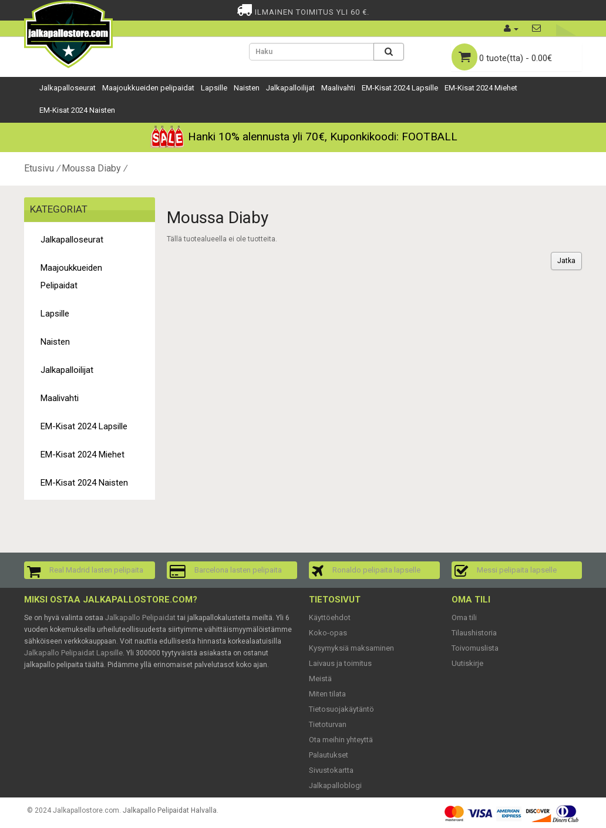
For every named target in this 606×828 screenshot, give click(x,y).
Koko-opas (328, 632)
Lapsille (214, 87)
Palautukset (328, 754)
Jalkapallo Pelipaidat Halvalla (170, 810)
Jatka (566, 261)
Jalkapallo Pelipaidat (140, 617)
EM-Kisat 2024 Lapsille (400, 87)
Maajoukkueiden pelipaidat (148, 87)
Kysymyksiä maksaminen (351, 648)
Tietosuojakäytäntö (341, 709)
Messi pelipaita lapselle (517, 570)
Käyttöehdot (330, 617)
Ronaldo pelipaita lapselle (376, 570)
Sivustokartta (331, 770)
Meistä (320, 678)
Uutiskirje (467, 663)
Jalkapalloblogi (335, 785)
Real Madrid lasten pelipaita (96, 570)
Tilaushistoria (474, 632)
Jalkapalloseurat (67, 87)
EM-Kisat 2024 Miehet (481, 87)
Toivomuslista (475, 648)
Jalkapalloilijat (290, 87)
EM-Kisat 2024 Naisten (77, 110)
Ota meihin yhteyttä (341, 739)
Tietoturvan (327, 724)
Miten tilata (327, 693)
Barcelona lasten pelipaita (238, 570)
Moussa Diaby (91, 168)
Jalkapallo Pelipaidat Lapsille (73, 652)
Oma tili (464, 617)
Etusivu (39, 168)
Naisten (247, 87)
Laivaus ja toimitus (340, 663)
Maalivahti (338, 87)
